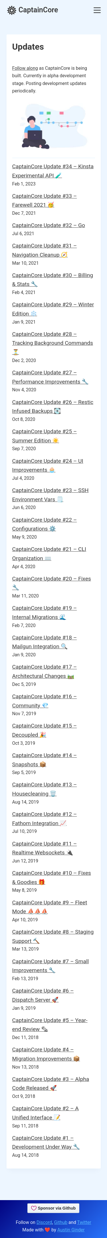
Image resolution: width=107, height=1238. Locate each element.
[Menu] (97, 10)
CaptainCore (32, 10)
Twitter (84, 1222)
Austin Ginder (71, 1230)
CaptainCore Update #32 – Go (48, 225)
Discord (44, 1222)
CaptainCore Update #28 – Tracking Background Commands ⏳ (52, 343)
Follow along (25, 68)
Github (61, 1222)
